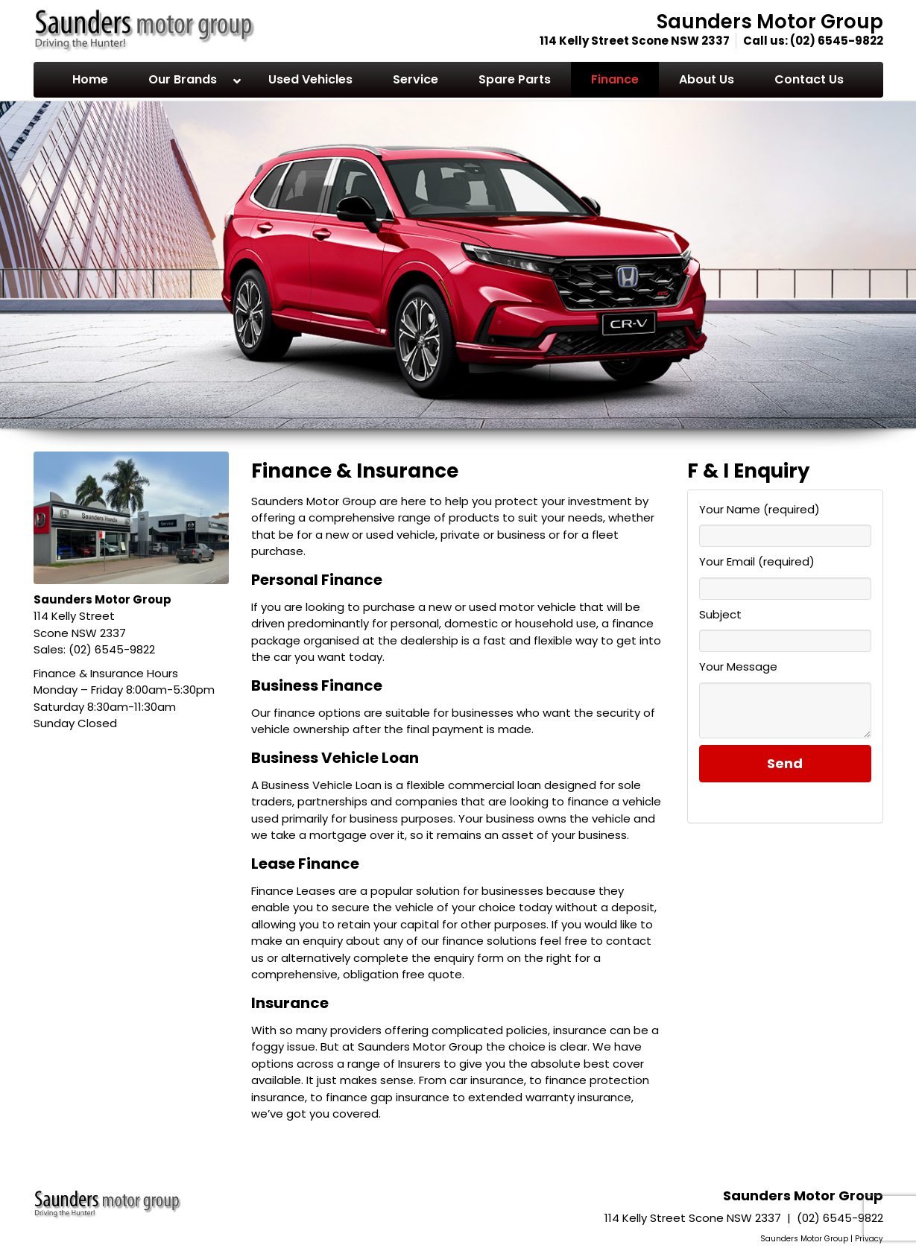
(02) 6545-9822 (836, 40)
